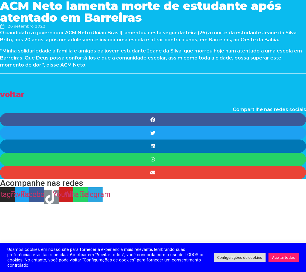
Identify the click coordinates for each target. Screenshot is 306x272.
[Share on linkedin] (153, 146)
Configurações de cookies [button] (239, 257)
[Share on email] (153, 172)
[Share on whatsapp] (153, 159)
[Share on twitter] (153, 133)
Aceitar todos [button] (283, 257)
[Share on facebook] (153, 119)
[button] (12, 94)
